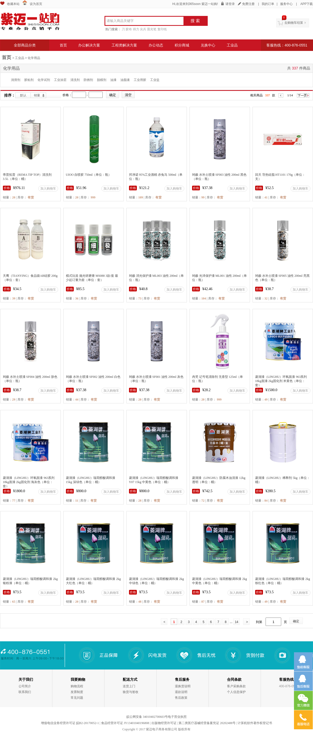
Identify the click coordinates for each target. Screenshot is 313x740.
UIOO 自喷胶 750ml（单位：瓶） (89, 175)
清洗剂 (75, 80)
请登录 (230, 4)
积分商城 (182, 45)
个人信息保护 (236, 692)
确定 (296, 621)
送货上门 (129, 686)
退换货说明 (183, 686)
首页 (63, 45)
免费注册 (248, 4)
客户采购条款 (236, 686)
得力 (136, 29)
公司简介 (25, 686)
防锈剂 (88, 80)
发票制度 (77, 692)
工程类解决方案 (124, 45)
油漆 (113, 80)
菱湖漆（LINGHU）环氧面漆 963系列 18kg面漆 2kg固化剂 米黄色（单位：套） (281, 381)
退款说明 (181, 692)
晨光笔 (151, 29)
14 (236, 622)
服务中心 (286, 4)
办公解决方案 (89, 45)
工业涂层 (60, 80)
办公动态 (156, 45)
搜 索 (195, 21)
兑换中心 (208, 45)
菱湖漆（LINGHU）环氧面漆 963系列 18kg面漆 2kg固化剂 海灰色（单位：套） (29, 482)
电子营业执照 (177, 717)
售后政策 (181, 698)
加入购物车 (48, 188)
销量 (37, 95)
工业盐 (154, 80)
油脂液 (125, 80)
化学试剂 (44, 80)
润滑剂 (15, 80)
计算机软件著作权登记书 (255, 723)
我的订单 (268, 4)
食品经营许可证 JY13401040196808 (125, 723)
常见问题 (77, 698)
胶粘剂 (29, 80)
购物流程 (77, 686)
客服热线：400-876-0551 (286, 45)
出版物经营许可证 (163, 723)
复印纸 (162, 29)
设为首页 (36, 4)
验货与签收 (130, 692)
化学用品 (34, 58)
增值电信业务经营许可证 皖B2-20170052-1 (70, 723)
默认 (23, 95)
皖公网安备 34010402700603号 (147, 717)
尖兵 (143, 29)
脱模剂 (101, 80)
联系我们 (25, 692)
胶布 (129, 29)
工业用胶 (140, 80)
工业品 (232, 45)
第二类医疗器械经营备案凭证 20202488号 (207, 723)
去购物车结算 (293, 23)
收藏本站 (13, 4)
